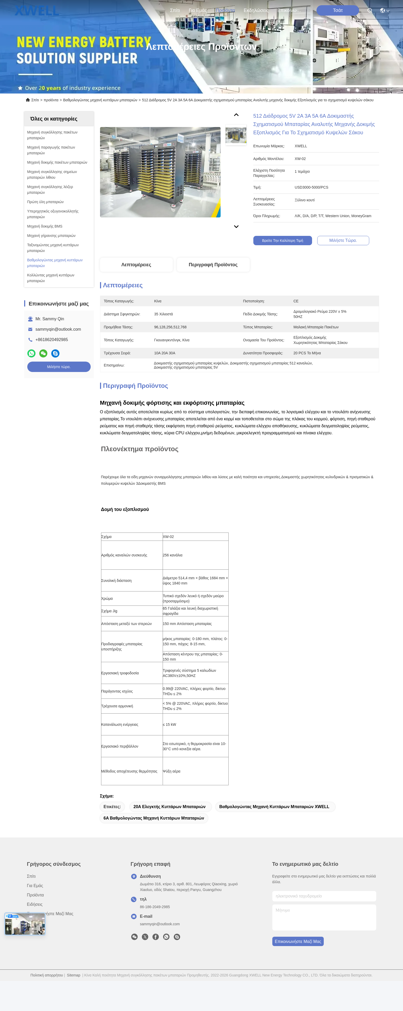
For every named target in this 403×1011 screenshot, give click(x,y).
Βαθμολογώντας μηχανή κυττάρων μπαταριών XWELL (274, 817)
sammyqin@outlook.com (58, 329)
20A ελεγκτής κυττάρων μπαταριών (170, 817)
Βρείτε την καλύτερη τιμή (282, 240)
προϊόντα (225, 10)
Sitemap (73, 985)
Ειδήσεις (35, 915)
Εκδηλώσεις (256, 10)
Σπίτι (175, 10)
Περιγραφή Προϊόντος (213, 264)
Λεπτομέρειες (136, 264)
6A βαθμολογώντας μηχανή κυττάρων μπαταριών (154, 828)
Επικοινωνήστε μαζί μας (289, 10)
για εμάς (198, 10)
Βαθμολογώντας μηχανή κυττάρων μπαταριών (100, 100)
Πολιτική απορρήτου (46, 985)
